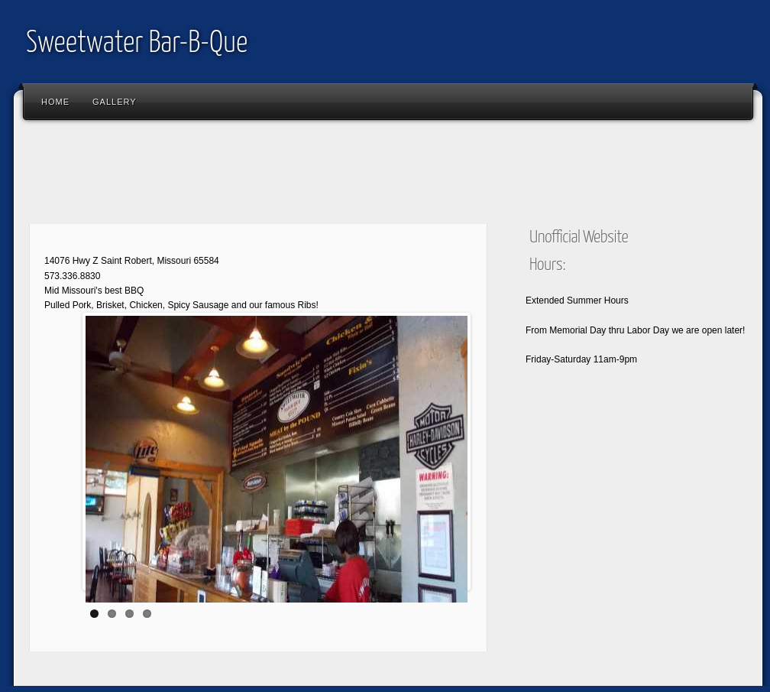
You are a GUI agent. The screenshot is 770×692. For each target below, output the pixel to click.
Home (55, 101)
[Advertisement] (299, 175)
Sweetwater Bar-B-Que (136, 44)
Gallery (114, 101)
